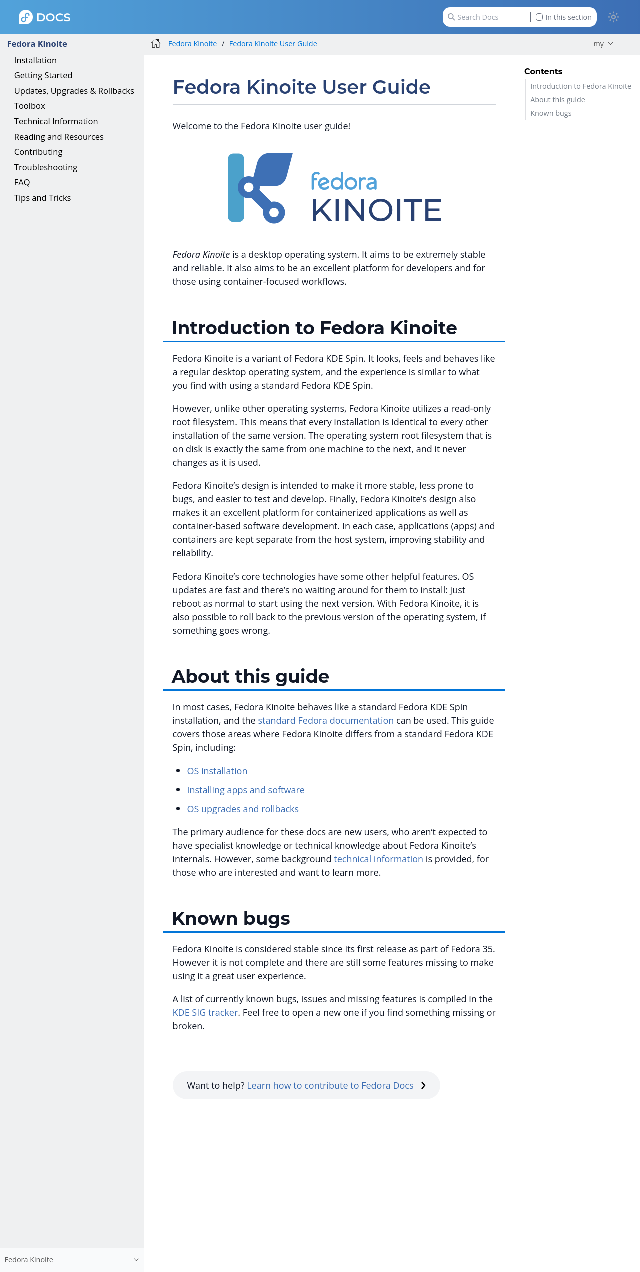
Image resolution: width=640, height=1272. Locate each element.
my (599, 43)
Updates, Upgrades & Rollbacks (74, 90)
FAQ (22, 182)
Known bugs (551, 113)
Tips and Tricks (43, 197)
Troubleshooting (46, 167)
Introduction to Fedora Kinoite (581, 86)
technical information (379, 859)
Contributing (38, 151)
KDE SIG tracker (205, 1012)
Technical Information (56, 121)
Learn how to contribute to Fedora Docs (336, 1085)
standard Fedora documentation (326, 720)
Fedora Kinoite (37, 43)
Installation (35, 60)
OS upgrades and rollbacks (243, 809)
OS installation (217, 771)
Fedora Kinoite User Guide (274, 43)
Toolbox (30, 105)
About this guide (558, 99)
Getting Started (43, 75)
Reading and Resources (59, 136)
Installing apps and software (246, 790)
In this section (564, 17)
